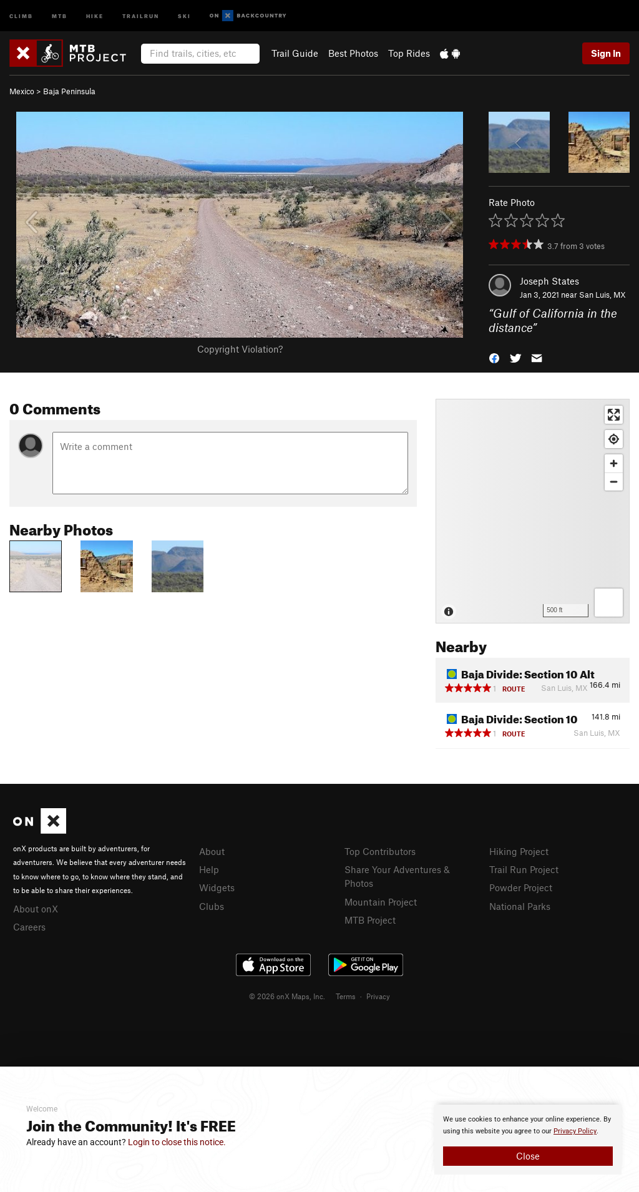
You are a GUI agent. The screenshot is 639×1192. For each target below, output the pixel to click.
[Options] (609, 603)
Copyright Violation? (240, 348)
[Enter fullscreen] (614, 415)
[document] (528, 1139)
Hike (95, 15)
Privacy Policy (575, 1131)
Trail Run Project (524, 869)
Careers (29, 926)
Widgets (217, 887)
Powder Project (520, 887)
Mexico (21, 91)
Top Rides (409, 53)
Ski (184, 15)
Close (528, 1155)
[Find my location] (614, 439)
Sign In (606, 53)
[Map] (532, 511)
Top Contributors (380, 851)
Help (209, 869)
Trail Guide (294, 53)
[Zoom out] (614, 481)
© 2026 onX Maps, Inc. (287, 996)
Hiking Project (519, 851)
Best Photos (353, 53)
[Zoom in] (614, 463)
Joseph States (549, 280)
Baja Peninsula (69, 91)
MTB (59, 15)
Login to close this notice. (177, 1142)
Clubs (211, 906)
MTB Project (370, 920)
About (212, 851)
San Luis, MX (602, 295)
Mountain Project (380, 901)
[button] (494, 356)
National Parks (519, 906)
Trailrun (140, 15)
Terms (346, 996)
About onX (35, 908)
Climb (21, 15)
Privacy (378, 996)
